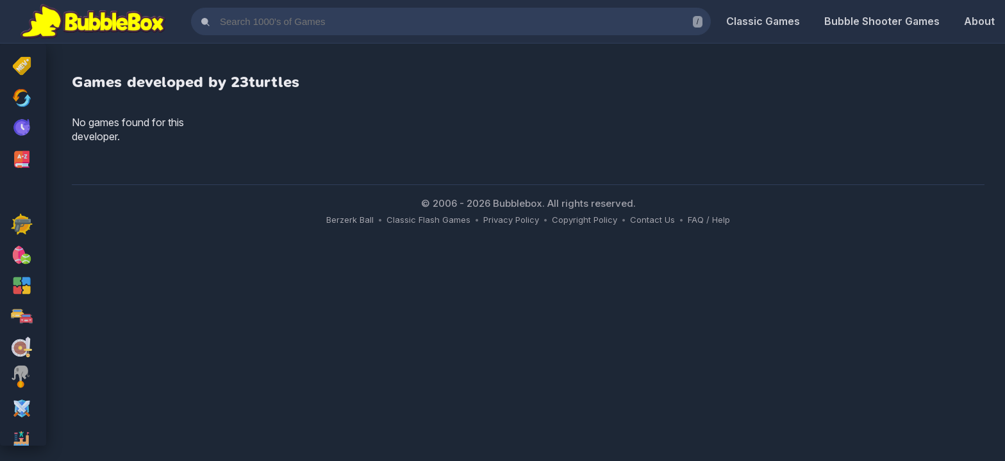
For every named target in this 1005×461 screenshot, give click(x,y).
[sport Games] (23, 256)
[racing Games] (23, 317)
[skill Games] (23, 379)
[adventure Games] (23, 348)
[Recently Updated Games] (23, 98)
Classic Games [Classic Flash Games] (763, 21)
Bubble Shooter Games (882, 21)
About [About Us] (979, 21)
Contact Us (652, 219)
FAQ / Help (709, 219)
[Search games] (451, 21)
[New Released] (23, 67)
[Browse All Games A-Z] (23, 159)
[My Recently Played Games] (23, 129)
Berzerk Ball (350, 219)
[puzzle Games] (23, 287)
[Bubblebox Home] (93, 21)
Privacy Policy (511, 219)
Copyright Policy (584, 219)
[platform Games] (23, 440)
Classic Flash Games (428, 219)
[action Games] (23, 225)
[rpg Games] (23, 410)
